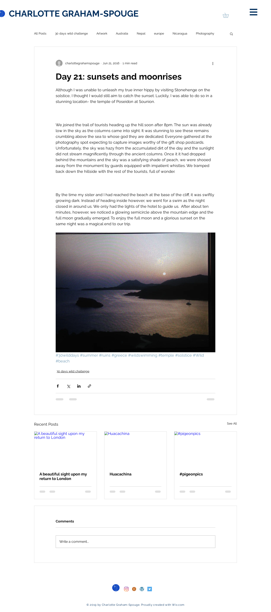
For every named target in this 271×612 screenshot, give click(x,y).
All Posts (40, 33)
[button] (253, 12)
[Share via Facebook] (58, 386)
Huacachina (120, 474)
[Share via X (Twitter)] (68, 386)
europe (159, 33)
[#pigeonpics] (205, 449)
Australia (122, 33)
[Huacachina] (135, 449)
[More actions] (212, 63)
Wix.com (178, 604)
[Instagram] (126, 589)
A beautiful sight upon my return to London (63, 476)
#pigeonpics (191, 474)
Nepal (141, 33)
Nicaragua (180, 33)
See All (232, 423)
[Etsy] (134, 589)
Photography (205, 33)
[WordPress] (142, 589)
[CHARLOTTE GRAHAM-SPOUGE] (74, 14)
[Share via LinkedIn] (79, 386)
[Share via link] (89, 386)
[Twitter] (149, 589)
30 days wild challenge (71, 33)
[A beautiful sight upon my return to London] (65, 449)
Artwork (101, 33)
